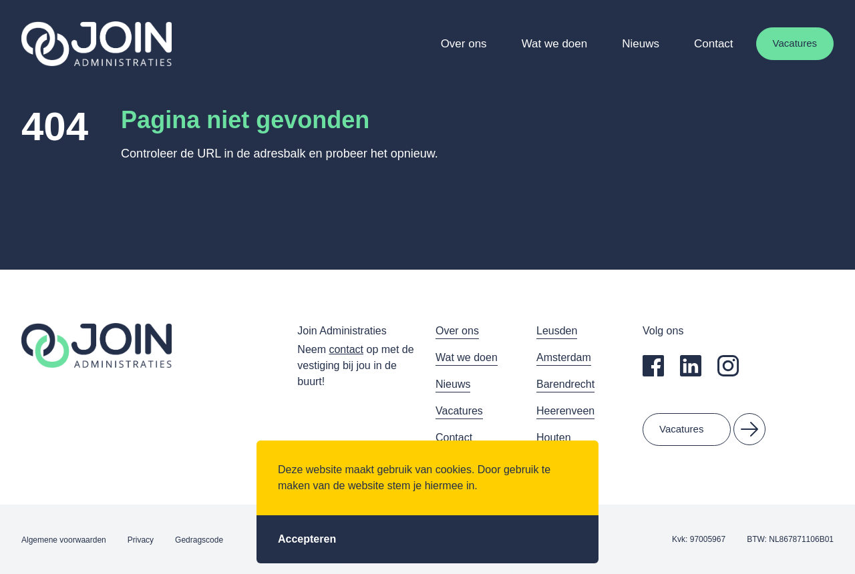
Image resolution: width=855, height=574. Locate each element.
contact (346, 349)
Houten (553, 437)
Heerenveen (565, 410)
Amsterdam (563, 357)
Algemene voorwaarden (63, 540)
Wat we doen (555, 43)
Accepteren (307, 539)
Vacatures (795, 43)
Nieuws (640, 43)
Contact (713, 43)
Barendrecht (565, 384)
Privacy (141, 540)
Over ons (464, 43)
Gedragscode (199, 540)
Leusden (556, 330)
